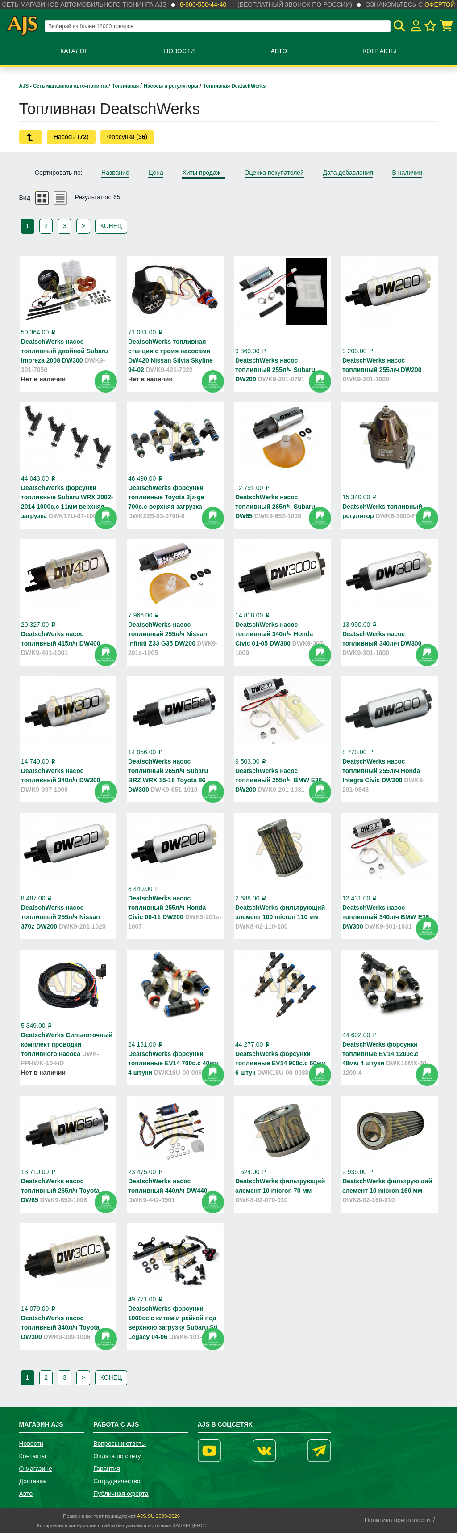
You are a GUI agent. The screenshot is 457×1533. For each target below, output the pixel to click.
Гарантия (106, 1468)
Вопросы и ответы (119, 1443)
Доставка (32, 1481)
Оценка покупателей (274, 172)
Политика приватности (397, 1520)
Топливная (126, 86)
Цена (155, 172)
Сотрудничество (116, 1481)
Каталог (74, 51)
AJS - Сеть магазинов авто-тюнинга (64, 86)
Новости (179, 51)
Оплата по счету (117, 1456)
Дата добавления (348, 172)
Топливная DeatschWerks (234, 86)
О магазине (35, 1468)
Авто (278, 51)
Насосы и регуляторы (171, 86)
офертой (439, 4)
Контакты (380, 51)
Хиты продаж (203, 172)
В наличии (407, 172)
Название (115, 172)
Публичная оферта (121, 1493)
